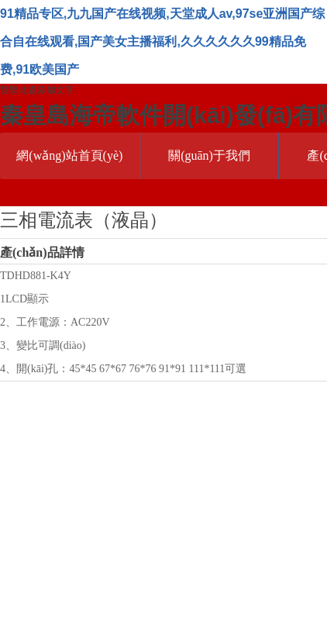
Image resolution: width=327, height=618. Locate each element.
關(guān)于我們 (209, 155)
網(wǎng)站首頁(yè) (69, 155)
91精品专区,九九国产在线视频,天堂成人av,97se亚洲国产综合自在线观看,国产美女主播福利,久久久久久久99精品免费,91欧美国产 (162, 41)
